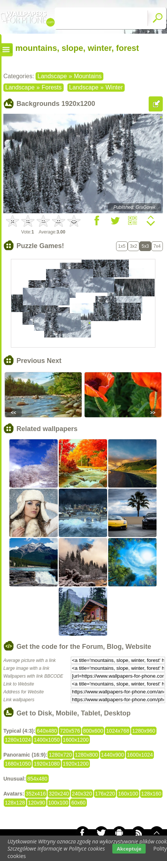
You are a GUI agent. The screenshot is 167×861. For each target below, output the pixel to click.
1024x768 (117, 731)
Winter (114, 87)
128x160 (151, 794)
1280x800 (86, 755)
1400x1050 (47, 740)
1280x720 (60, 755)
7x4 (157, 246)
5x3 (145, 246)
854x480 (37, 779)
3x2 (133, 246)
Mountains (87, 76)
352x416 (36, 794)
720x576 (70, 731)
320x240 (59, 794)
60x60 (78, 803)
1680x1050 (18, 764)
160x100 (128, 794)
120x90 (36, 803)
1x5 (121, 246)
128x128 (15, 803)
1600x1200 (76, 740)
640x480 (47, 731)
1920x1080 (47, 764)
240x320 (82, 794)
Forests (51, 87)
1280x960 (143, 731)
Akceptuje (129, 848)
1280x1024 (18, 740)
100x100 (58, 803)
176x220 (105, 794)
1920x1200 (76, 764)
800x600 (93, 731)
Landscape (52, 76)
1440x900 (112, 755)
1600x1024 (140, 755)
